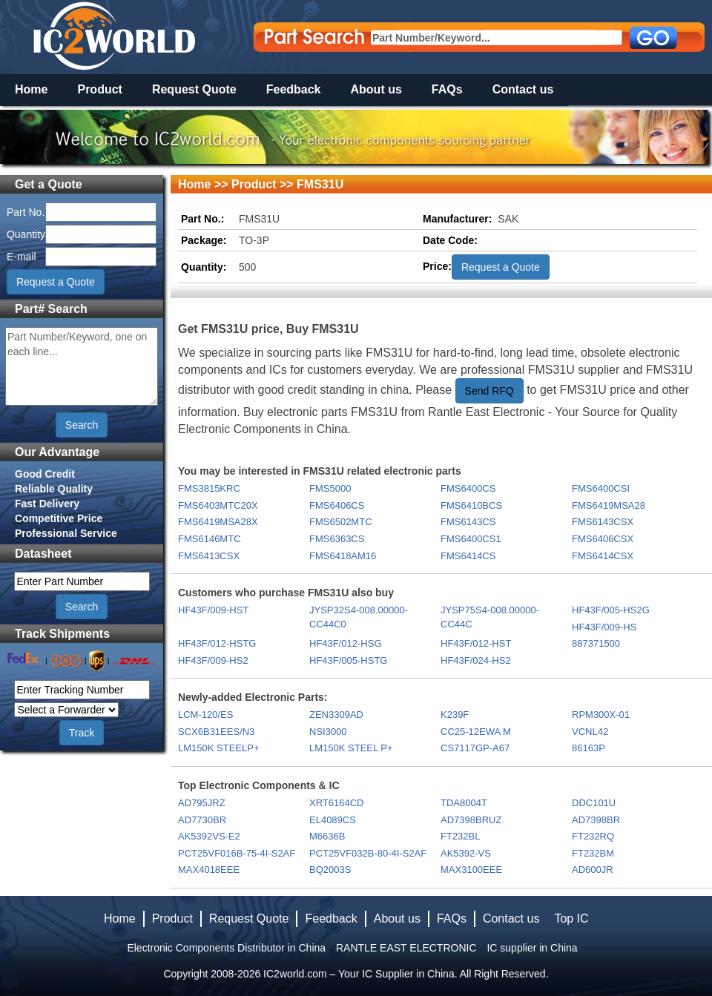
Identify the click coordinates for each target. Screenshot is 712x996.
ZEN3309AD (336, 714)
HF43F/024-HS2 (476, 660)
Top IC (571, 918)
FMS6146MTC (209, 538)
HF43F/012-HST (476, 643)
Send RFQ (489, 391)
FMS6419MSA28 (608, 505)
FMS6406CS (336, 505)
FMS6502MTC (340, 521)
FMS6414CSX (602, 555)
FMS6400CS (468, 488)
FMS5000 (330, 488)
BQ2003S (330, 869)
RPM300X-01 (601, 714)
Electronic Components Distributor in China (226, 948)
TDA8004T (464, 802)
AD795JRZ (201, 802)
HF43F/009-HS (604, 627)
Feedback (293, 89)
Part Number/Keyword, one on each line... (81, 366)
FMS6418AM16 (342, 555)
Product (99, 89)
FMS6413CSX (209, 555)
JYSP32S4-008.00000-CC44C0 (358, 617)
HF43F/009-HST (213, 610)
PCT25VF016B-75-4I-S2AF (236, 853)
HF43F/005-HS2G (611, 610)
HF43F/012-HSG (345, 643)
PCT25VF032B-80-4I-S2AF (367, 853)
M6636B (327, 836)
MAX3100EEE (471, 869)
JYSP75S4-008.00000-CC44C (490, 617)
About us (376, 89)
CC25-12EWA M (476, 731)
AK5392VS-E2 (209, 836)
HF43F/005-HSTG (348, 660)
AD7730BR (202, 819)
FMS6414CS (468, 555)
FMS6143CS (468, 521)
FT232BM (593, 853)
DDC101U (594, 802)
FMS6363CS (336, 538)
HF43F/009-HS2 (213, 660)
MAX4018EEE (209, 869)
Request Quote (194, 89)
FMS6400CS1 (471, 538)
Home (31, 89)
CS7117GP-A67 (475, 747)
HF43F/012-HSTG (217, 643)
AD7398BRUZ (471, 819)
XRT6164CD (336, 802)
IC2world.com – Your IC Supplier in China (359, 974)
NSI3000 (328, 731)
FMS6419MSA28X (218, 521)
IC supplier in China (532, 948)
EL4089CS (332, 819)
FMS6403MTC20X (218, 505)
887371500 (596, 643)
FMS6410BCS (471, 505)
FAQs (447, 89)
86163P (588, 747)
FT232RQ (593, 836)
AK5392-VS (466, 853)
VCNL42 (590, 731)
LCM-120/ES (205, 714)
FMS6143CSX (602, 521)
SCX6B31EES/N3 (216, 731)
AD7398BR (596, 819)
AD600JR (592, 869)
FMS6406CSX (602, 538)
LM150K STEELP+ (218, 747)
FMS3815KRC (209, 488)
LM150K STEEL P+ (351, 747)
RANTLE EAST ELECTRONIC (406, 948)
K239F (455, 714)
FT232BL (460, 836)
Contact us (523, 89)
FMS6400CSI (601, 488)
